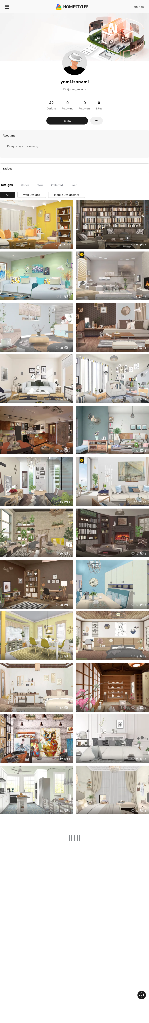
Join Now (138, 7)
